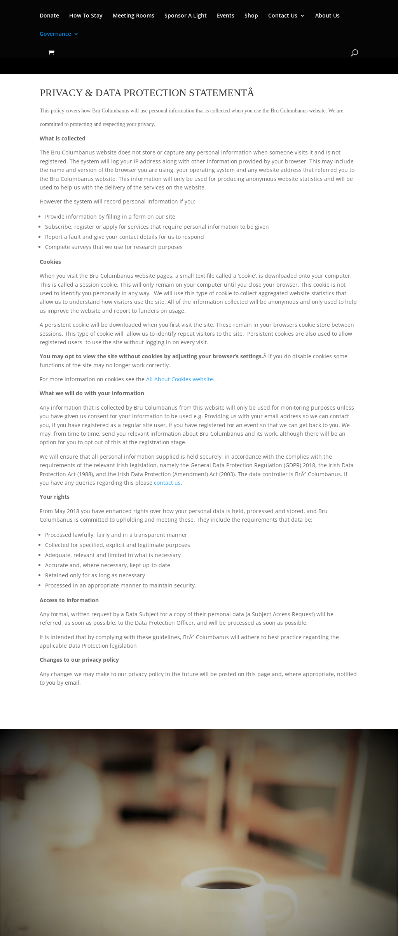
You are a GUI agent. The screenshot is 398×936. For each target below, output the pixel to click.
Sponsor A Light (185, 16)
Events (225, 16)
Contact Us (282, 16)
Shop (251, 16)
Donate (49, 16)
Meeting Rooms (133, 16)
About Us (327, 16)
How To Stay (86, 16)
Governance (55, 34)
